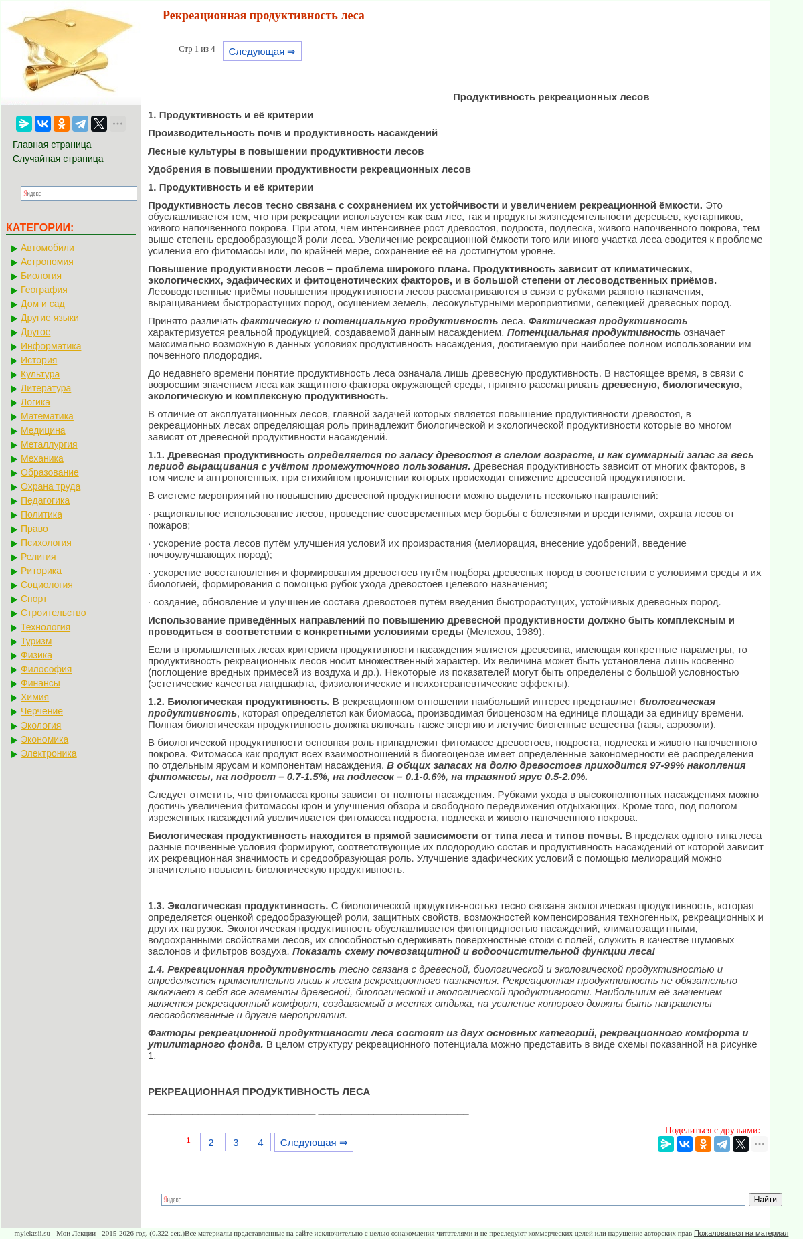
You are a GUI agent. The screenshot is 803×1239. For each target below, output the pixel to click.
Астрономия (47, 261)
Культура (40, 374)
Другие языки (50, 317)
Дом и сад (43, 303)
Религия (38, 556)
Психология (46, 542)
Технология (45, 627)
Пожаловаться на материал (741, 1233)
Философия (46, 669)
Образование (50, 472)
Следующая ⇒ (262, 51)
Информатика (51, 346)
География (44, 289)
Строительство (53, 612)
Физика (36, 655)
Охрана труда (50, 486)
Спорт (34, 598)
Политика (41, 514)
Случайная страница (58, 158)
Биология (41, 275)
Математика (47, 416)
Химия (35, 697)
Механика (42, 458)
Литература (46, 388)
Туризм (36, 641)
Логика (35, 402)
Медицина (43, 430)
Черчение (42, 711)
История (39, 360)
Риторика (41, 570)
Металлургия (49, 444)
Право (34, 528)
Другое (35, 331)
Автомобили (47, 247)
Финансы (40, 683)
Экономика (44, 739)
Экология (41, 725)
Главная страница (52, 144)
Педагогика (45, 500)
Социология (47, 584)
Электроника (49, 753)
